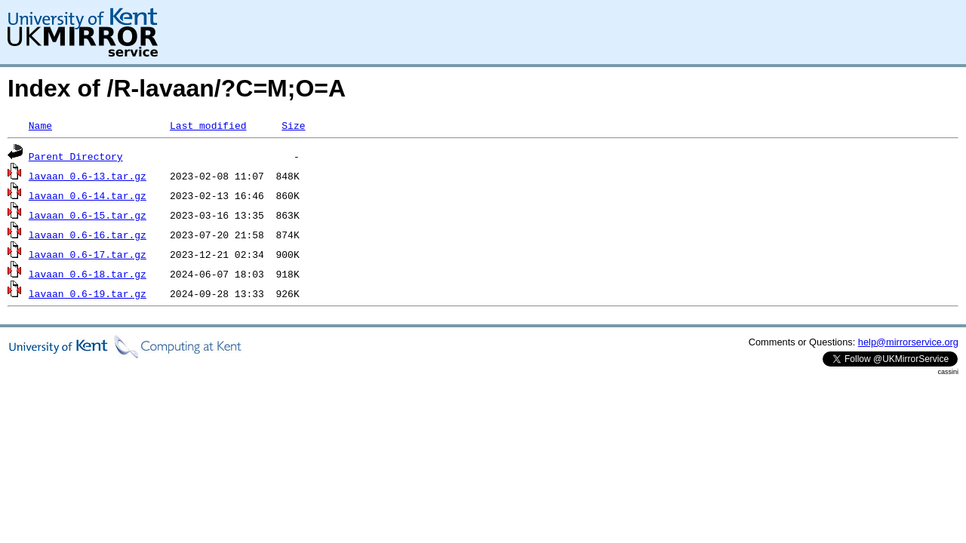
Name (40, 125)
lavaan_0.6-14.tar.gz (87, 195)
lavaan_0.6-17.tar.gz (87, 254)
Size (293, 125)
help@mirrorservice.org (908, 342)
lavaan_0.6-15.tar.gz (87, 215)
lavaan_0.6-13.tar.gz (87, 176)
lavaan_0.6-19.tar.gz (87, 293)
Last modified (208, 125)
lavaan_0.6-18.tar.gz (87, 274)
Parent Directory (76, 156)
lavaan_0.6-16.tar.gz (87, 234)
